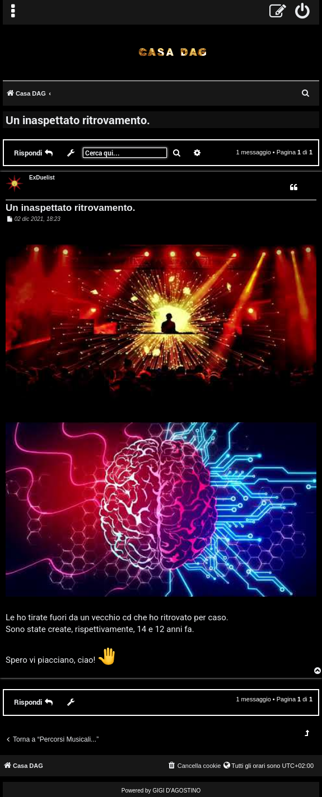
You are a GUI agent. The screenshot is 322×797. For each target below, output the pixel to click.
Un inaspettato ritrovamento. (78, 119)
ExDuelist (42, 178)
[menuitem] (303, 12)
